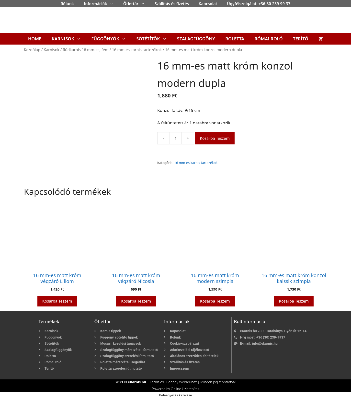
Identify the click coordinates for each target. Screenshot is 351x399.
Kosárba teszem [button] (57, 301)
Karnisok (69, 39)
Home (35, 39)
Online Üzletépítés (185, 389)
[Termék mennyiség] (176, 138)
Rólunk (67, 3)
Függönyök (111, 39)
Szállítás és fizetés (172, 3)
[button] (112, 3)
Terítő (300, 39)
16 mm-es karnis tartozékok (137, 49)
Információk (101, 3)
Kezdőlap (32, 49)
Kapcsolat (208, 3)
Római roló (268, 39)
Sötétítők (154, 39)
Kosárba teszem (215, 138)
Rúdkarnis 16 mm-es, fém (85, 49)
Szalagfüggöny (196, 39)
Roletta (234, 39)
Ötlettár (136, 3)
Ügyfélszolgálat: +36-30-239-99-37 (258, 3)
